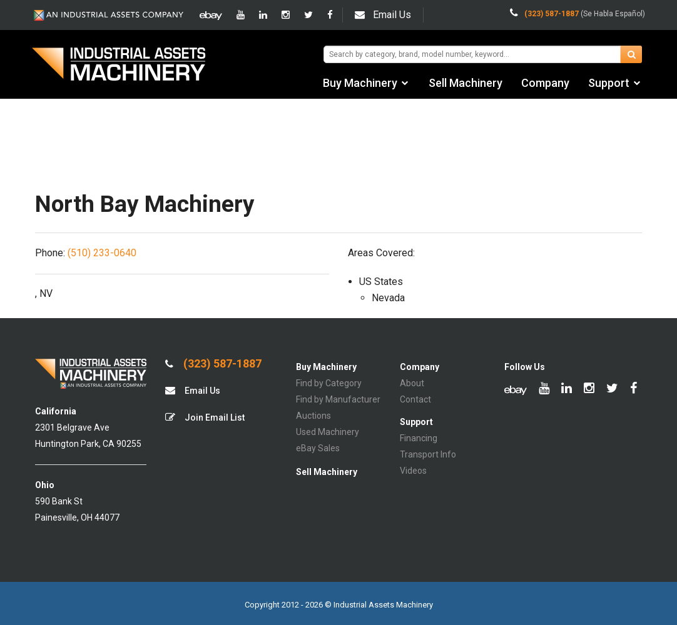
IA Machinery (119, 66)
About (412, 383)
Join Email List (205, 417)
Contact (415, 399)
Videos (413, 471)
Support (608, 82)
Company (545, 82)
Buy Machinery (360, 82)
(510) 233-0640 (102, 253)
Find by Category (329, 383)
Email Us (383, 15)
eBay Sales (318, 448)
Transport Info (428, 454)
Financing (418, 438)
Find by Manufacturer (338, 399)
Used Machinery (327, 432)
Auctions (313, 416)
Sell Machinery (465, 82)
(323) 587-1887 (213, 364)
